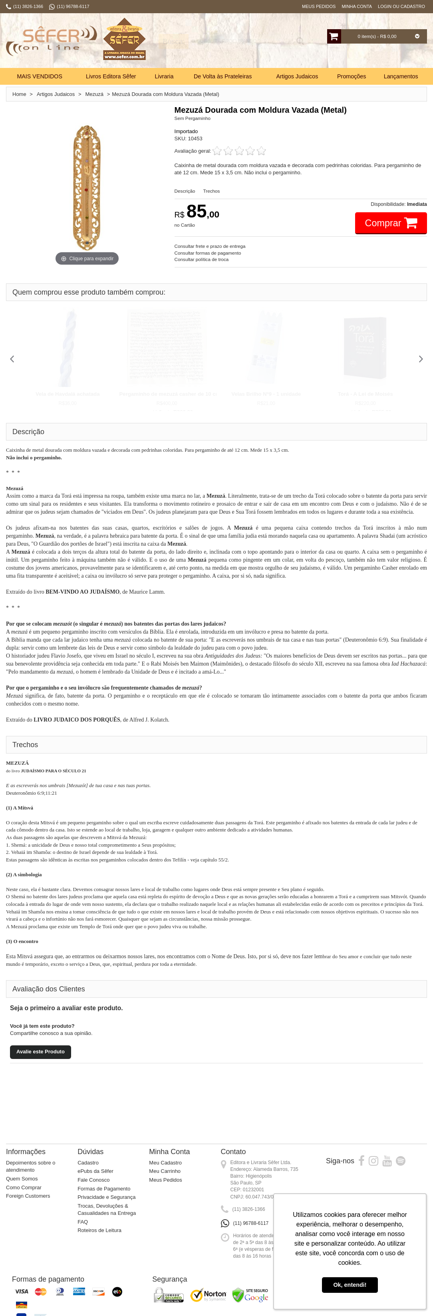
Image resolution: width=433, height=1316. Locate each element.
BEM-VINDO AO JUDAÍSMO (82, 592)
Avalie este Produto (40, 1052)
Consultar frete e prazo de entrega (210, 246)
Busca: (168, 42)
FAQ (82, 1222)
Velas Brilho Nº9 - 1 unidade (266, 394)
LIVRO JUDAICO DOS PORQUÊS (77, 720)
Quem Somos (22, 1179)
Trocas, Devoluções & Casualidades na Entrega (106, 1209)
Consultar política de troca (202, 259)
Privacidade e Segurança (106, 1197)
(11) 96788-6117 (251, 1223)
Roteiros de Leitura (99, 1230)
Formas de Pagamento (103, 1189)
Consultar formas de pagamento (208, 252)
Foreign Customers (28, 1196)
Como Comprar (24, 1187)
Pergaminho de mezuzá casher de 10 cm (169, 394)
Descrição (185, 190)
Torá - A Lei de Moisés (365, 394)
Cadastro (88, 1163)
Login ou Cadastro (401, 6)
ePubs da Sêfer (95, 1171)
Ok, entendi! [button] (349, 1285)
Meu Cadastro (165, 1163)
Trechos (211, 190)
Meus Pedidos (319, 6)
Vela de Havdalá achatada (68, 394)
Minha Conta (357, 6)
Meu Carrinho (165, 1171)
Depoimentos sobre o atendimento (31, 1166)
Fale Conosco (93, 1180)
